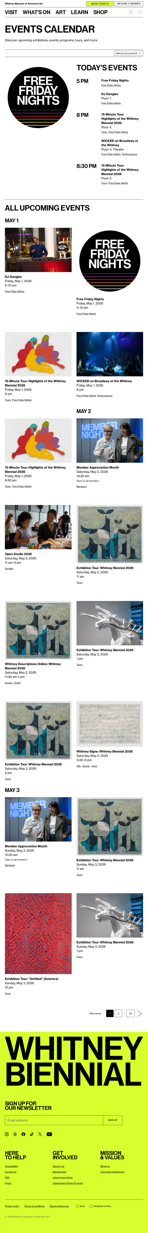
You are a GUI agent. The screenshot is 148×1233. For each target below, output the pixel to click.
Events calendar (50, 28)
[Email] (54, 1120)
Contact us (10, 1171)
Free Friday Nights (111, 85)
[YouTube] (49, 1134)
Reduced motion (100, 1206)
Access (9, 682)
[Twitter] (40, 1134)
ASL (79, 766)
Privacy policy (12, 1206)
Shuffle (130, 12)
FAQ (7, 1177)
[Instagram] (6, 1134)
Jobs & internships (63, 1177)
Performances (129, 154)
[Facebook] (23, 1134)
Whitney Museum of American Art (24, 3)
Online (17, 682)
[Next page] (139, 1013)
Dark (80, 1206)
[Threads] (15, 1134)
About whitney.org (59, 1206)
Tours (104, 132)
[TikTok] (32, 1134)
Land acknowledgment (112, 1171)
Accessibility (11, 1166)
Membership (59, 1171)
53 (130, 1013)
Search (140, 12)
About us (105, 1166)
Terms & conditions (34, 1206)
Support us (58, 1166)
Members (82, 486)
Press (8, 1183)
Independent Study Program (68, 1183)
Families (9, 568)
